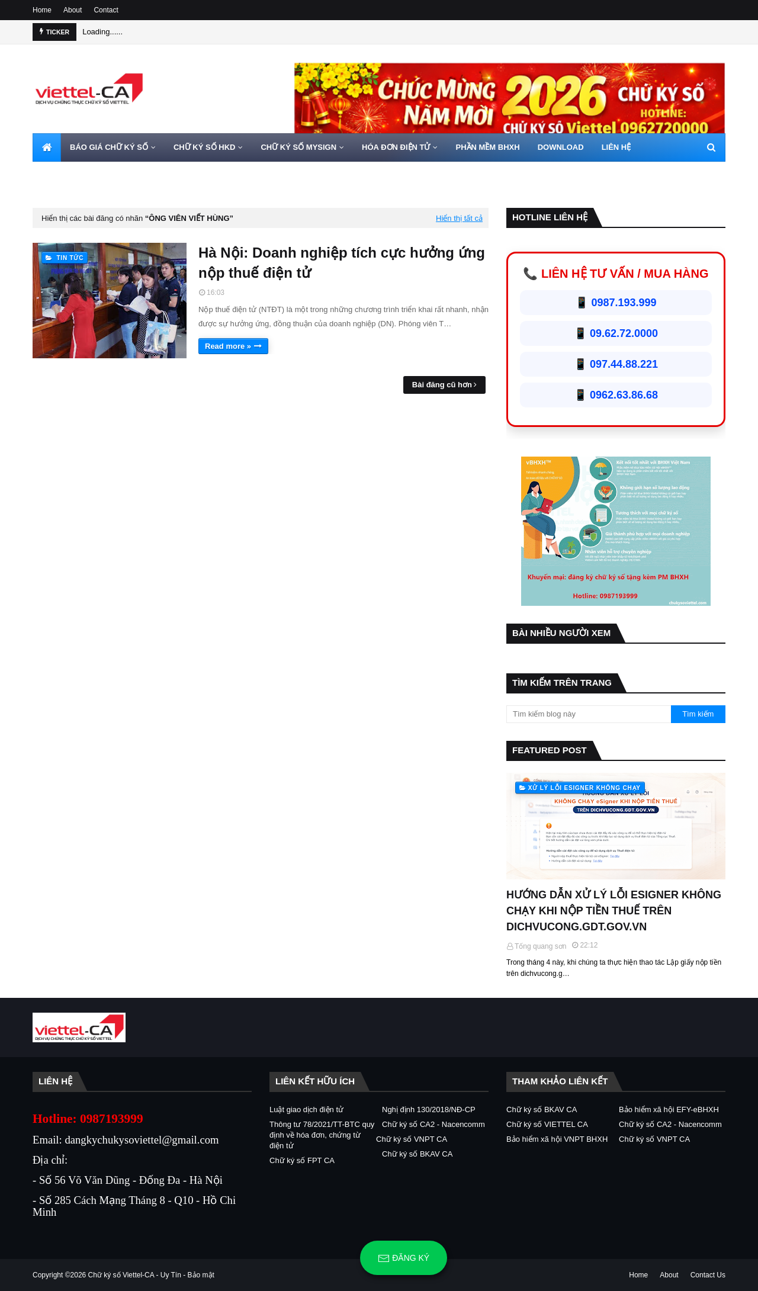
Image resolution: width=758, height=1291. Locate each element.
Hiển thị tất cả (459, 218)
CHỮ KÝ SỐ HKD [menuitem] (205, 147)
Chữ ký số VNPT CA (411, 1139)
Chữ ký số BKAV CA (417, 1153)
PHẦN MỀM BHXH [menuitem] (487, 147)
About (72, 10)
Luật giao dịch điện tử (306, 1109)
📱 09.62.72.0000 (616, 333)
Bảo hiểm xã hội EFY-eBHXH (669, 1109)
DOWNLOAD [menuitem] (561, 147)
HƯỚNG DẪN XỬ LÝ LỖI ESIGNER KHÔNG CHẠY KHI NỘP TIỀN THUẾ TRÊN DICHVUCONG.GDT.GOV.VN (613, 911)
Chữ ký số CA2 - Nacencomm (433, 1124)
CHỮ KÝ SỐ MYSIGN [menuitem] (298, 147)
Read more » (228, 346)
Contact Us (707, 1275)
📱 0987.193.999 (615, 303)
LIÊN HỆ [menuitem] (616, 147)
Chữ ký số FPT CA (302, 1160)
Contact (106, 10)
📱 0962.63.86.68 (616, 395)
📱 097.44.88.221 (616, 364)
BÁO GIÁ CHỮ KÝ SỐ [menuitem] (109, 147)
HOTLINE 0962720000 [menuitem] (80, 175)
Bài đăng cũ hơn (442, 384)
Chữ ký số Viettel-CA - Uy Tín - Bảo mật (151, 1275)
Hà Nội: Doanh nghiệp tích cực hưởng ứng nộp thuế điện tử (341, 263)
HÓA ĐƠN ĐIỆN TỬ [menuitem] (396, 147)
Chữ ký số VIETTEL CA (547, 1124)
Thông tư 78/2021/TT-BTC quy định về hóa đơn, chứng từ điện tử (321, 1135)
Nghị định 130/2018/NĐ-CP (429, 1109)
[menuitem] (47, 147)
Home (42, 10)
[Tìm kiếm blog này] (588, 714)
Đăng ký (403, 1258)
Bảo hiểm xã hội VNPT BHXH (557, 1139)
